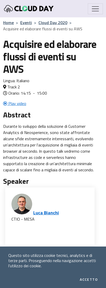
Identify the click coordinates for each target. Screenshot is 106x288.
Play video (14, 103)
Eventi (26, 22)
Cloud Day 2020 (52, 22)
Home (8, 22)
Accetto (89, 279)
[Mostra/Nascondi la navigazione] (95, 8)
